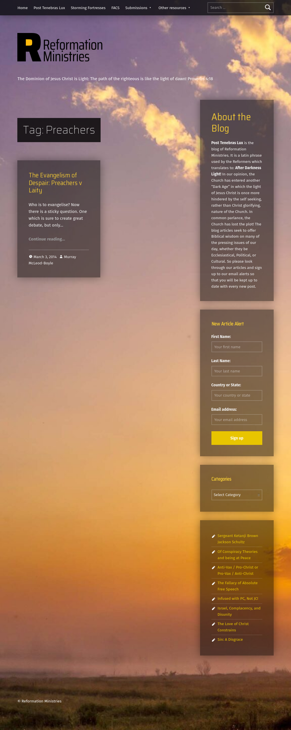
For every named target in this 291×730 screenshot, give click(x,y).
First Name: (221, 336)
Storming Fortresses (88, 7)
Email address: (224, 409)
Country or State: (226, 385)
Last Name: (221, 360)
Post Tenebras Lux (49, 7)
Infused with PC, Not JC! (238, 598)
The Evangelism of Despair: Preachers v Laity (55, 183)
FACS (115, 7)
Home (22, 7)
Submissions (136, 7)
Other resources (172, 7)
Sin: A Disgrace (230, 639)
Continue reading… (47, 239)
